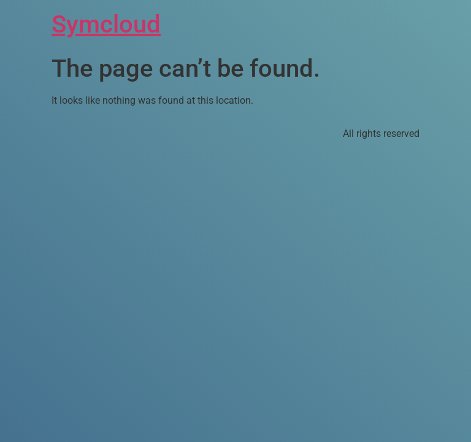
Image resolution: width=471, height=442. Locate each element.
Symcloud (106, 24)
